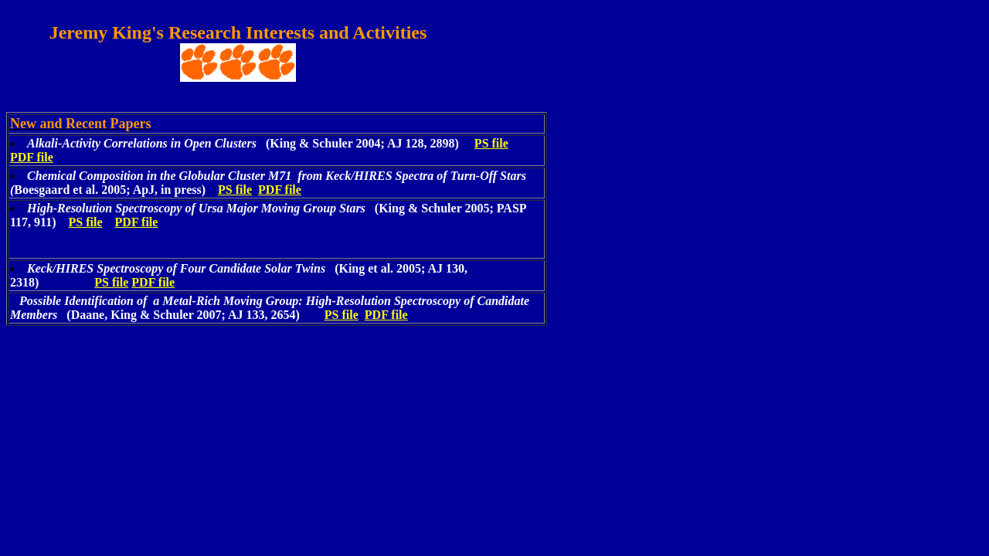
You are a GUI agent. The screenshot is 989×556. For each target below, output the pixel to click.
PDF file (31, 157)
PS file (491, 143)
